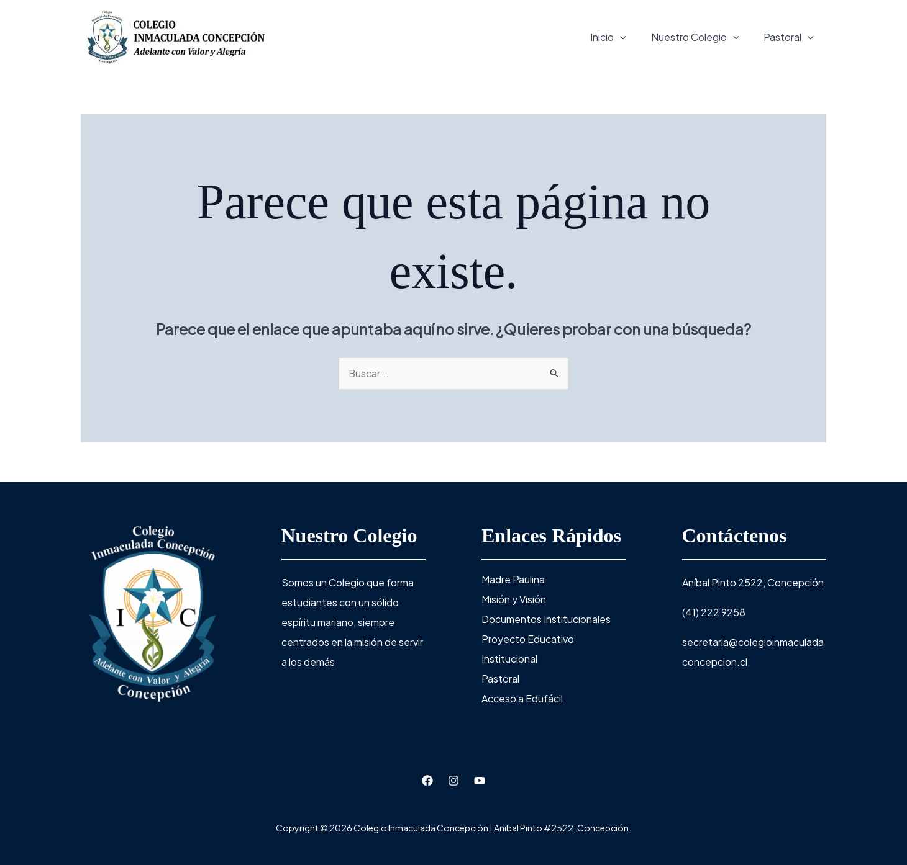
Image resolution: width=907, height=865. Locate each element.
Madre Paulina (513, 579)
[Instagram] (453, 780)
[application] (620, 37)
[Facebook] (427, 780)
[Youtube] (479, 780)
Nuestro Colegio (695, 37)
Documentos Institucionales (546, 618)
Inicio (608, 37)
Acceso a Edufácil (522, 698)
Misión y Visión (513, 599)
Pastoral (788, 37)
